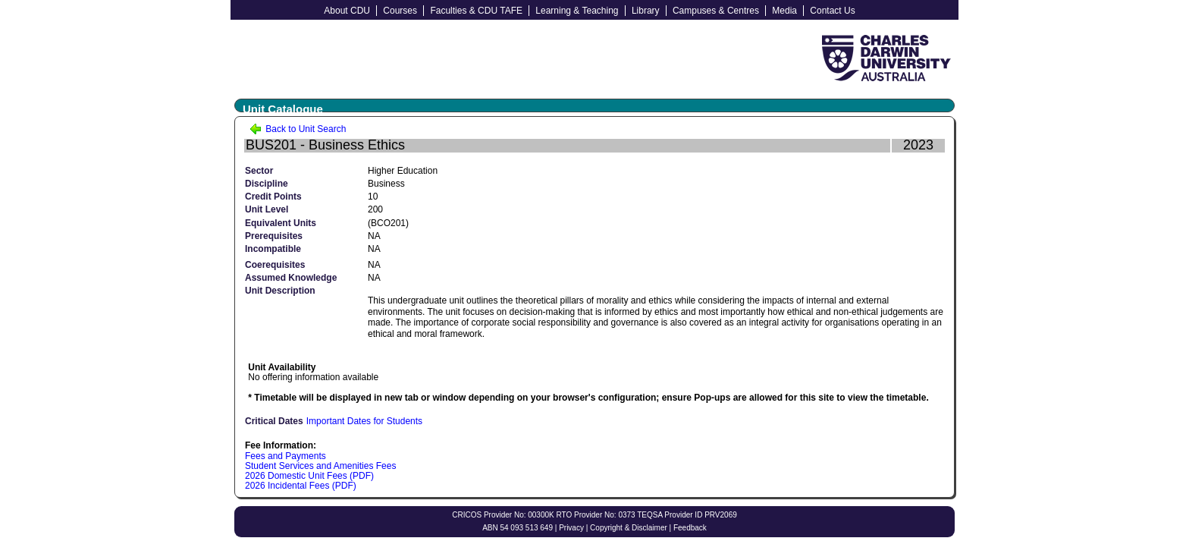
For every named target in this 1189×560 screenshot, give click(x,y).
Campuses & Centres (716, 10)
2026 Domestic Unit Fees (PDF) (309, 475)
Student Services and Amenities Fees (320, 466)
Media (784, 10)
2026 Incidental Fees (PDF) (300, 485)
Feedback (690, 528)
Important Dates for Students (364, 421)
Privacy (571, 528)
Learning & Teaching (576, 10)
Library (646, 10)
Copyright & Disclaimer (628, 528)
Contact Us (832, 10)
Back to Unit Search (297, 129)
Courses (400, 10)
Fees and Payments (285, 456)
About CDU (347, 10)
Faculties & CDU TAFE (476, 10)
